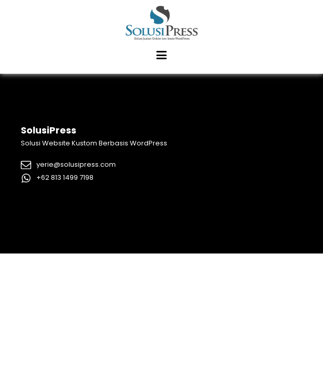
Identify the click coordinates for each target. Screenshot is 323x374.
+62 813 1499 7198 (64, 177)
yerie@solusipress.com (76, 164)
